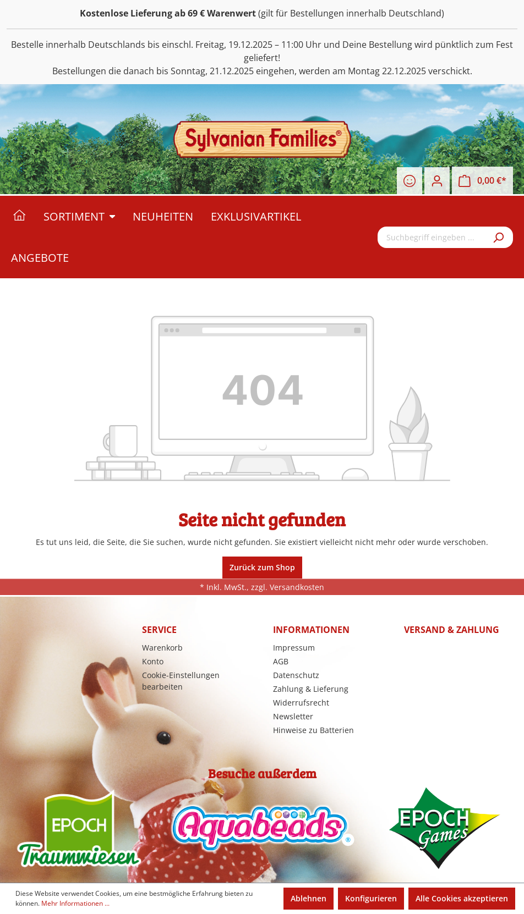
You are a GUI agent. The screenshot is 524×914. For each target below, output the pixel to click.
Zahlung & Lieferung (310, 689)
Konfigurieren (371, 898)
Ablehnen (308, 898)
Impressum (294, 647)
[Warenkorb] (482, 181)
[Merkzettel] (409, 181)
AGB (280, 661)
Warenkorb (162, 647)
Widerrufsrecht (301, 702)
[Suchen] (499, 237)
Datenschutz (296, 675)
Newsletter (293, 716)
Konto (152, 661)
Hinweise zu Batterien (313, 730)
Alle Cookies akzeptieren (462, 898)
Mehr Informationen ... (75, 903)
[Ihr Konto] (437, 181)
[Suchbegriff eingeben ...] (432, 237)
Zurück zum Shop (262, 567)
